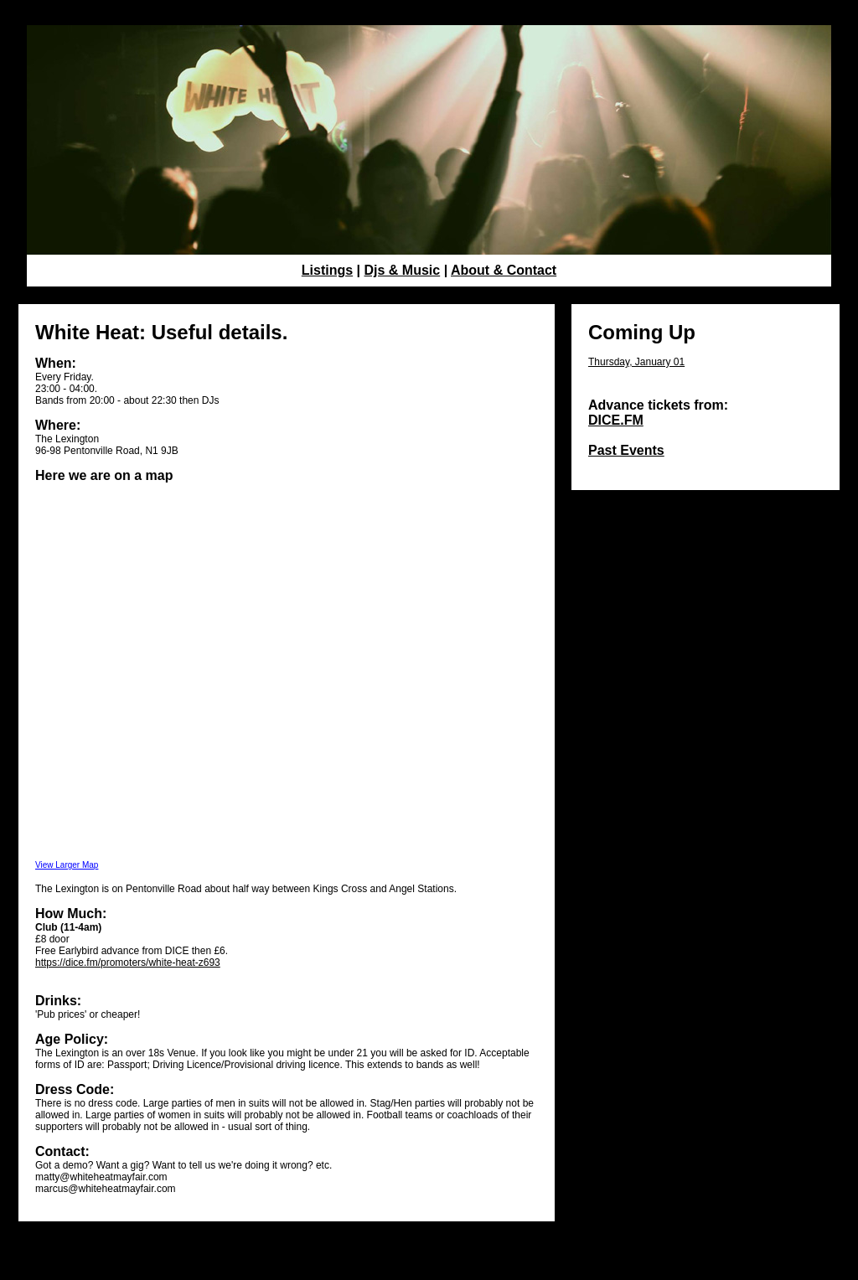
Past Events (626, 450)
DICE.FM (616, 420)
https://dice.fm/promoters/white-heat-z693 (127, 962)
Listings (327, 270)
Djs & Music (402, 270)
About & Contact (503, 270)
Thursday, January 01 (636, 362)
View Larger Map (66, 865)
